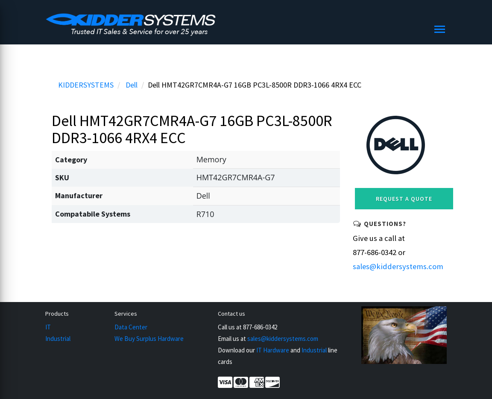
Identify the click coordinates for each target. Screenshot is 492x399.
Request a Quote (404, 198)
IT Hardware (272, 350)
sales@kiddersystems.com (398, 266)
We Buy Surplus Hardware (149, 338)
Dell (132, 85)
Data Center (130, 327)
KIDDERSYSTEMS (86, 85)
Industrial (57, 338)
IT (48, 327)
